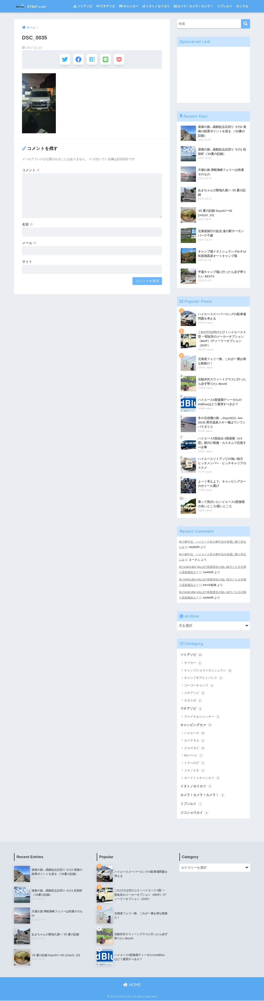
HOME (132, 984)
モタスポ (193, 700)
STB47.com (34, 6)
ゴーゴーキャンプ (199, 685)
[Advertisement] (213, 75)
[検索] (245, 23)
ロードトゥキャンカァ (202, 777)
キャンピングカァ (197, 724)
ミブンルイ (224, 6)
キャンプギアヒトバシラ (203, 677)
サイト (27, 263)
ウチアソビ (105, 6)
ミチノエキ (194, 770)
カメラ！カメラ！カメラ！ (193, 6)
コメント (31, 171)
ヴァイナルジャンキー (202, 716)
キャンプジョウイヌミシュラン (208, 670)
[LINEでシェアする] (106, 59)
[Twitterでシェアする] (62, 59)
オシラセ (242, 6)
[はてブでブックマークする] (91, 59)
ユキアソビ (194, 692)
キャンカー (128, 6)
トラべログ (194, 762)
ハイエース (194, 733)
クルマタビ (194, 748)
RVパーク (194, 755)
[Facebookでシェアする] (77, 59)
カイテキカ (194, 740)
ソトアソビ (82, 6)
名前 (27, 226)
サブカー (193, 662)
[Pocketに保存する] (121, 59)
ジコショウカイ (195, 812)
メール (29, 244)
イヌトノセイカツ (156, 6)
